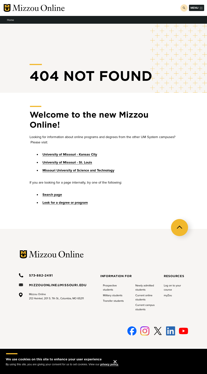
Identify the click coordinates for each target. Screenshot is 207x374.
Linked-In (170, 331)
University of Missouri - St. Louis (67, 162)
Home (10, 20)
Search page (52, 194)
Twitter (157, 331)
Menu (197, 7)
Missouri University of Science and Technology (78, 170)
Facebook (131, 331)
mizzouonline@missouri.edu (58, 285)
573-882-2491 (41, 275)
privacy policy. (109, 364)
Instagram (144, 331)
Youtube (183, 331)
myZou (168, 295)
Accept (119, 358)
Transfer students (113, 300)
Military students (112, 295)
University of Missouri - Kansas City (69, 154)
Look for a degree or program (65, 202)
